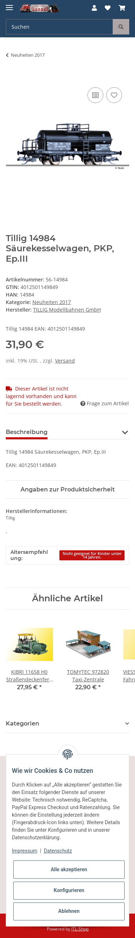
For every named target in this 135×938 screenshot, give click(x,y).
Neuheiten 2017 (51, 302)
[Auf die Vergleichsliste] (95, 95)
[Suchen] (59, 26)
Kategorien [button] (22, 723)
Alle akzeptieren (69, 869)
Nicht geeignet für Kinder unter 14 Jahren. (92, 555)
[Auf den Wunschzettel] (114, 95)
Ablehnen (69, 911)
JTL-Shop (80, 929)
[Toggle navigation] (9, 4)
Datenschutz (58, 851)
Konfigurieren (69, 890)
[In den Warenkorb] (11, 77)
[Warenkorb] (122, 8)
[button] (94, 8)
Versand (65, 360)
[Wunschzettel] (107, 8)
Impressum (24, 851)
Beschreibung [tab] (27, 432)
